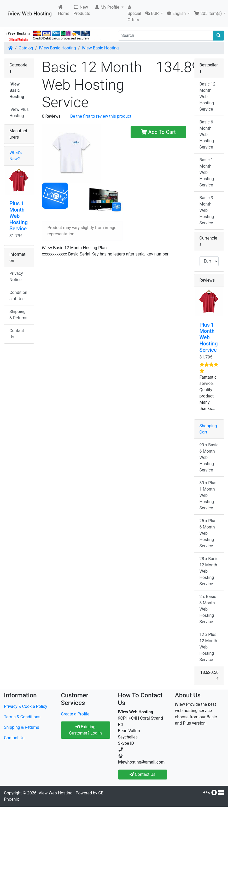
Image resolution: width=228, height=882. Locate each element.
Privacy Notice (16, 276)
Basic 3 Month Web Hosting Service (207, 210)
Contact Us (16, 333)
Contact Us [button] (142, 774)
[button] (108, 7)
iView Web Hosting (30, 13)
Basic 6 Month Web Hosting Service (207, 135)
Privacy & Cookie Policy (25, 706)
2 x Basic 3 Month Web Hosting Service (208, 609)
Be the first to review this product (100, 116)
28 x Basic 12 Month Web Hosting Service (209, 571)
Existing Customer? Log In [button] (85, 730)
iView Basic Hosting (57, 47)
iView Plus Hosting (19, 112)
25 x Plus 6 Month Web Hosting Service (208, 533)
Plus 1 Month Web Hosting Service (18, 216)
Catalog (26, 47)
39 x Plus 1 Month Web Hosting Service (208, 495)
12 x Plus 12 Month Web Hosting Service (208, 647)
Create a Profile (75, 714)
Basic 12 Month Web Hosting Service (207, 97)
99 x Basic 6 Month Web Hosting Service (209, 457)
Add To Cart (158, 132)
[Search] (166, 36)
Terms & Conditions (22, 716)
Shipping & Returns (18, 314)
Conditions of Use (18, 295)
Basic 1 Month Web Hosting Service (207, 172)
